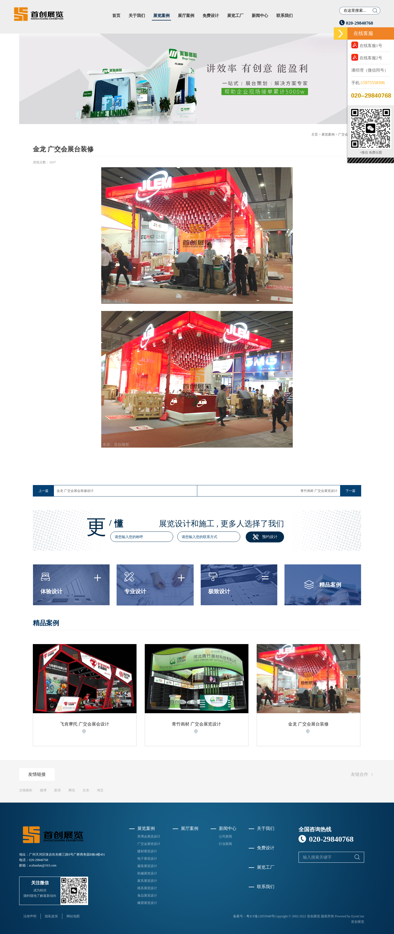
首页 (116, 15)
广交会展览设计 (148, 844)
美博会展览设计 (148, 836)
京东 (86, 790)
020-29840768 (356, 23)
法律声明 (29, 916)
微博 (43, 790)
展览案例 (161, 15)
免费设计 (210, 15)
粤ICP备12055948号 (260, 916)
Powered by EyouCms (349, 916)
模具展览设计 (147, 888)
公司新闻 (225, 836)
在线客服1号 (366, 45)
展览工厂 (235, 15)
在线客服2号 (366, 57)
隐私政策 (51, 916)
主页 (314, 134)
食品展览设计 (147, 895)
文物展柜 (25, 790)
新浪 (57, 790)
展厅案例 (186, 15)
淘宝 (100, 790)
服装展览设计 (147, 866)
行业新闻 (225, 844)
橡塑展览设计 (147, 903)
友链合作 (363, 774)
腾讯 (71, 790)
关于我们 (137, 15)
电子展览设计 (147, 858)
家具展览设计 (147, 881)
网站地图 (73, 916)
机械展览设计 (147, 873)
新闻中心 (260, 15)
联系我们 (284, 15)
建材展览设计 (147, 851)
